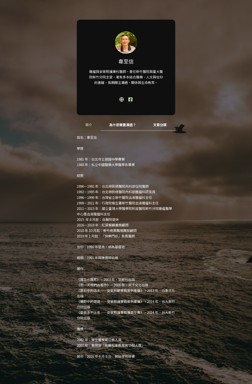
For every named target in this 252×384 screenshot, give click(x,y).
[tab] (89, 125)
